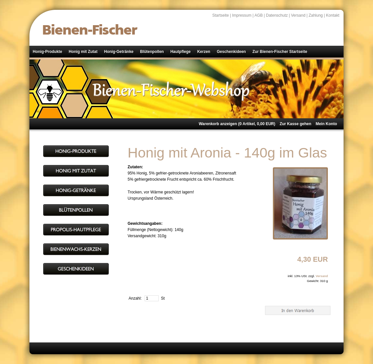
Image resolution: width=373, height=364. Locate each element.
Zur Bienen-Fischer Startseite (279, 51)
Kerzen (203, 51)
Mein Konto (326, 124)
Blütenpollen (152, 51)
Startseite (220, 15)
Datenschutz (277, 15)
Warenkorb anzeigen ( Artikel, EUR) (237, 124)
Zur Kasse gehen (295, 124)
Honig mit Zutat (83, 51)
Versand (298, 15)
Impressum (241, 15)
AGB (259, 15)
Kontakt (332, 15)
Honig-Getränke (118, 51)
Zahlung (316, 15)
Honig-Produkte (47, 51)
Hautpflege (180, 51)
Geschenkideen (231, 51)
